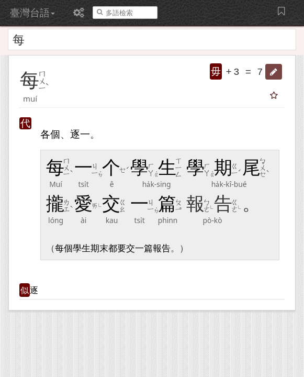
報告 (162, 248)
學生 (82, 248)
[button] (273, 72)
